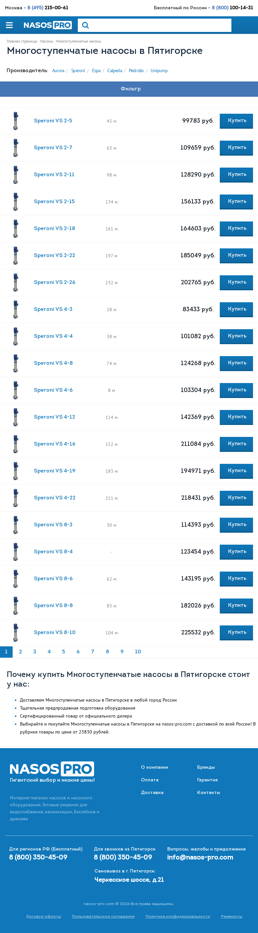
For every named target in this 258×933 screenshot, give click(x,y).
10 (138, 652)
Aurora (58, 70)
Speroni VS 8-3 (53, 525)
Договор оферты (43, 917)
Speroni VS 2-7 (53, 148)
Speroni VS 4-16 (54, 444)
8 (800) (232, 8)
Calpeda (114, 70)
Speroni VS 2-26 (54, 282)
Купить (237, 120)
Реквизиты (231, 917)
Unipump (159, 70)
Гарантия (207, 780)
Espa (96, 70)
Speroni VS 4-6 (53, 390)
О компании (154, 767)
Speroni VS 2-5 (53, 121)
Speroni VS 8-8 (53, 605)
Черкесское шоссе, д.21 (129, 880)
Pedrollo (136, 70)
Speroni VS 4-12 (54, 417)
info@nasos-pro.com (200, 858)
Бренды (206, 767)
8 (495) (47, 8)
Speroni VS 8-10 (54, 632)
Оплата (150, 780)
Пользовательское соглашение (103, 917)
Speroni (78, 70)
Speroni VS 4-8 (53, 363)
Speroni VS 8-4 (53, 552)
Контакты (208, 792)
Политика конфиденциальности (178, 917)
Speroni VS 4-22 (54, 498)
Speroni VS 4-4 (53, 336)
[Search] (154, 25)
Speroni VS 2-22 (54, 255)
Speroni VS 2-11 (54, 175)
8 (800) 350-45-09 (38, 858)
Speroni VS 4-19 (54, 471)
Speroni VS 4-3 (53, 309)
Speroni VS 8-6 (53, 579)
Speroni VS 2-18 (54, 228)
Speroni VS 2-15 (54, 201)
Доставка (152, 792)
